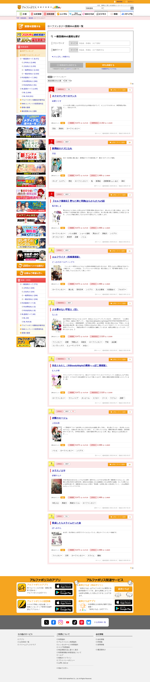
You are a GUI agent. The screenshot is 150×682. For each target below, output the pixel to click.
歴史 (70, 181)
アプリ (21, 639)
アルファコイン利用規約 (67, 642)
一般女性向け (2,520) (31, 74)
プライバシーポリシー (66, 660)
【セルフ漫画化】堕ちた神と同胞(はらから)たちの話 (78, 201)
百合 (54, 128)
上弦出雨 (56, 423)
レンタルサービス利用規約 (68, 645)
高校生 (61, 128)
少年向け (59, 141)
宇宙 (107, 342)
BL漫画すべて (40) (28, 314)
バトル (83, 237)
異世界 (69, 237)
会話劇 (114, 342)
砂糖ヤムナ (56, 475)
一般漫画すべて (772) (30, 284)
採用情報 (101, 645)
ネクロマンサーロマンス (64, 96)
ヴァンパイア (73, 398)
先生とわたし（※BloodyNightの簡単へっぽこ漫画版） (80, 365)
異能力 (104, 233)
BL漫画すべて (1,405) (30, 89)
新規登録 (119, 1)
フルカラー (122, 289)
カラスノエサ (58, 470)
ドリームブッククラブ (27, 645)
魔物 (99, 555)
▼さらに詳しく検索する (61, 57)
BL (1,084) (27, 92)
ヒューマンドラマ (73, 345)
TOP (17, 18)
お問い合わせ (63, 663)
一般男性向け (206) (31, 295)
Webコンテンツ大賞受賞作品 (32, 104)
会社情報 (101, 639)
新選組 (98, 181)
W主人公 (55, 503)
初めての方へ (63, 668)
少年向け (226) (29, 288)
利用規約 (61, 639)
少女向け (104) (29, 292)
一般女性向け (60, 302)
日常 (67, 555)
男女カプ (96, 233)
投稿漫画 (23, 18)
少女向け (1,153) (30, 66)
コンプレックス (58, 345)
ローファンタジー (73, 128)
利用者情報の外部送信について (69, 652)
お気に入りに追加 (118, 90)
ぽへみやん (56, 528)
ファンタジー (57, 342)
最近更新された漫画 (29, 111)
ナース (104, 398)
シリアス (113, 233)
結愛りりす (56, 101)
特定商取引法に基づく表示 (68, 650)
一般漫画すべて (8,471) (30, 59)
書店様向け (102, 650)
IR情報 (100, 642)
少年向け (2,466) (30, 62)
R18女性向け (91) (30, 85)
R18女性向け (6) (30, 310)
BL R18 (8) (27, 322)
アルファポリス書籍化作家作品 (33, 100)
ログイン (131, 1)
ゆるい (85, 345)
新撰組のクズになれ (62, 148)
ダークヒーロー (58, 237)
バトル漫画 (73, 233)
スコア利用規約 (64, 647)
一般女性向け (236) (31, 299)
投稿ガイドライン (64, 658)
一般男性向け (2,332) (31, 70)
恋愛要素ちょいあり (111, 181)
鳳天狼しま (56, 206)
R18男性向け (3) (30, 307)
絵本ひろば (123, 589)
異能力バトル (75, 503)
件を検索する (108, 65)
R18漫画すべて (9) (29, 303)
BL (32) (26, 318)
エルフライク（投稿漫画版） (66, 257)
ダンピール (85, 398)
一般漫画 (30, 18)
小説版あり (111, 289)
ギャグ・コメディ (59, 181)
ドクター (96, 398)
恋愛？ (122, 398)
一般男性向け (60, 89)
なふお (55, 314)
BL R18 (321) (28, 96)
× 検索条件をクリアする (108, 69)
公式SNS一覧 (101, 622)
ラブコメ (113, 398)
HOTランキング (28, 51)
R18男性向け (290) (30, 81)
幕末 (123, 181)
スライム (91, 555)
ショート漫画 (85, 233)
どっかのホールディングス (63, 262)
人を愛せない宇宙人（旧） (65, 309)
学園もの (75, 342)
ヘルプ (60, 655)
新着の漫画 (26, 107)
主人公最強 (100, 289)
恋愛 (76, 237)
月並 (54, 154)
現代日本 (80, 289)
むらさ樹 (56, 371)
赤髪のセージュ (60, 418)
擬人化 (71, 289)
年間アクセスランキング (31, 55)
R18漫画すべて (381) (29, 77)
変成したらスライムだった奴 (66, 523)
